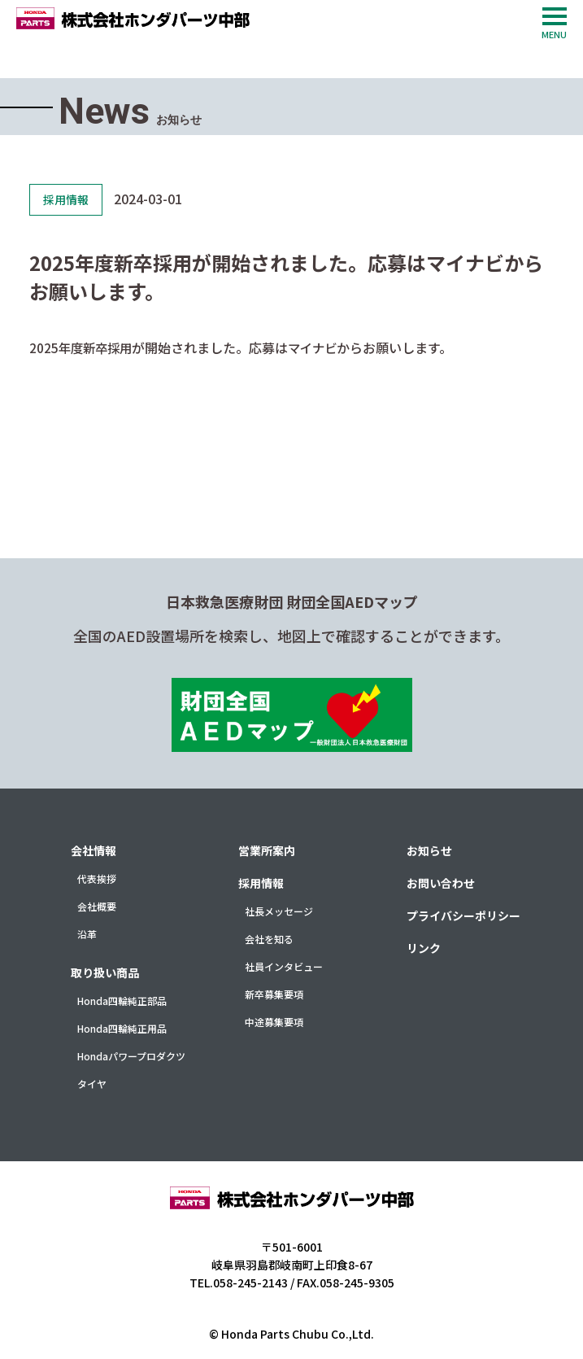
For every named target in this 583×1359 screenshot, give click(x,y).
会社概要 (96, 906)
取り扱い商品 (105, 972)
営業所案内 (266, 850)
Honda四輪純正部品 (122, 1000)
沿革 (87, 934)
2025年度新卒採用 (83, 347)
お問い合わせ (441, 883)
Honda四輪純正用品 (122, 1028)
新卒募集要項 (274, 994)
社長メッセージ (279, 911)
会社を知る (269, 939)
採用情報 (261, 883)
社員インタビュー (284, 966)
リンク (424, 948)
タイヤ (92, 1083)
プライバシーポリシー (463, 915)
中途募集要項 (274, 1022)
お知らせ (429, 850)
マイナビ (319, 347)
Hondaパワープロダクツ (131, 1056)
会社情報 (93, 850)
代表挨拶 (96, 878)
